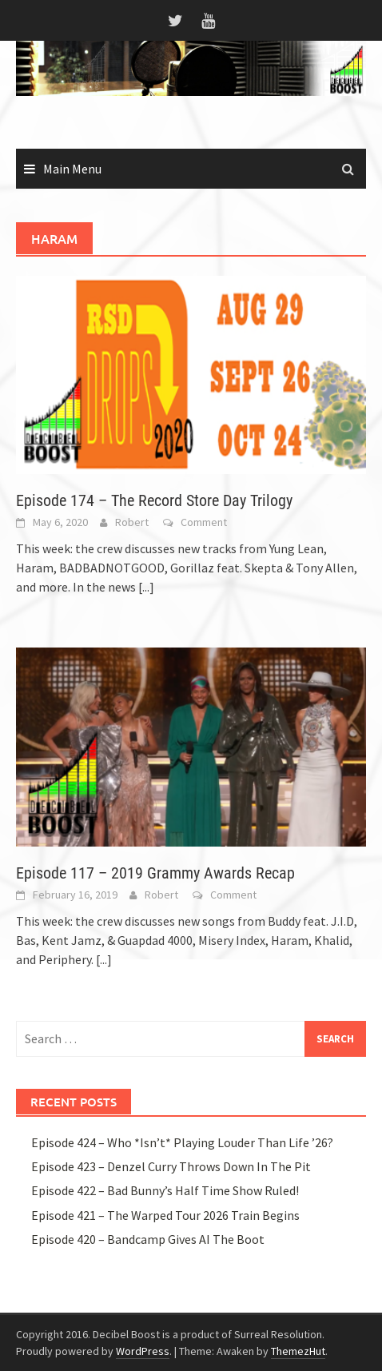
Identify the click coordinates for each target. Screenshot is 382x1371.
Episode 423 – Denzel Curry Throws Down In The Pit (171, 1166)
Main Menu (72, 169)
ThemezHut (298, 1351)
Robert (132, 522)
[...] (146, 587)
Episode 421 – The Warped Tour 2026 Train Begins (165, 1215)
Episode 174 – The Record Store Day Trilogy (154, 500)
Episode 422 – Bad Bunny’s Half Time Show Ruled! (165, 1190)
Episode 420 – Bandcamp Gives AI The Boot (148, 1239)
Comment (204, 522)
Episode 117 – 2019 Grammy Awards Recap (155, 873)
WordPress (142, 1351)
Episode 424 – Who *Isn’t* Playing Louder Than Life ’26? (182, 1142)
